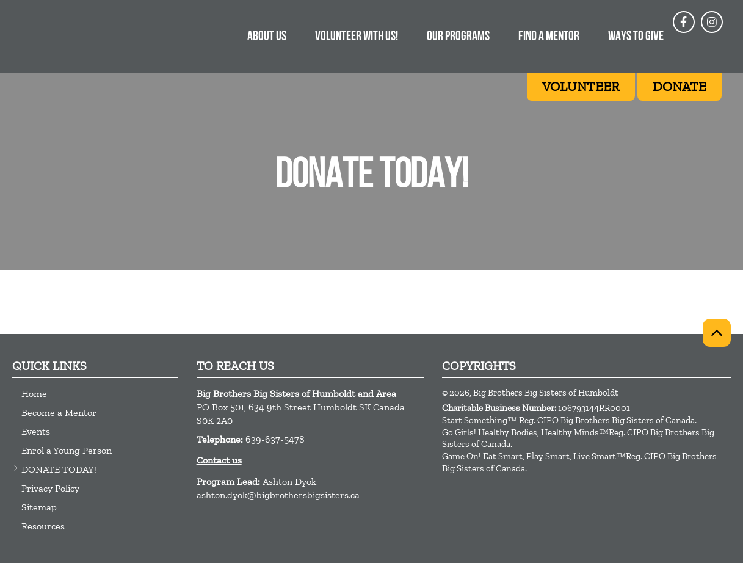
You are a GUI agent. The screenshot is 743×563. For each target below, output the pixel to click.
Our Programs (458, 37)
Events (35, 431)
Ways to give (636, 37)
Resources (43, 526)
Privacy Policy (50, 488)
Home (34, 393)
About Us (266, 37)
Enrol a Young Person (66, 450)
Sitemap (39, 507)
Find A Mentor (548, 37)
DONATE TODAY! (58, 469)
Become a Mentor (58, 412)
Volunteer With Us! (356, 37)
